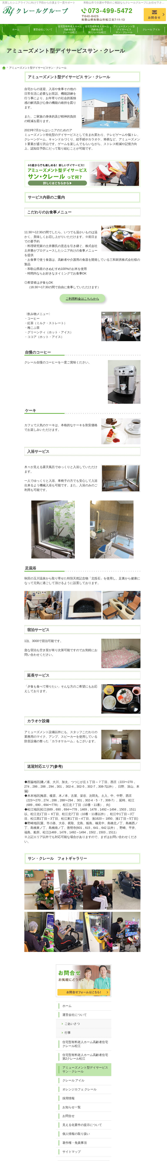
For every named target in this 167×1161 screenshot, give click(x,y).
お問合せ (138, 229)
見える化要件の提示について (147, 240)
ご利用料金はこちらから (60, 298)
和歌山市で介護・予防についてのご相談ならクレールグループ (95, 1150)
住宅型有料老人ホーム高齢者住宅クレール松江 (147, 143)
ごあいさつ (141, 121)
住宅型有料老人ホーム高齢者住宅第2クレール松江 (147, 160)
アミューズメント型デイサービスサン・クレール (147, 176)
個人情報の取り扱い (145, 250)
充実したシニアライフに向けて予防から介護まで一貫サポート (38, 2)
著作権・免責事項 (144, 259)
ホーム (136, 103)
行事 (137, 130)
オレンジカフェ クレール (147, 200)
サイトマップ (141, 268)
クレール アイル (143, 189)
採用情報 (138, 211)
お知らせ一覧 (141, 220)
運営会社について (144, 112)
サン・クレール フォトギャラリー (35, 858)
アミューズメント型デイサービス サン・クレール (47, 77)
